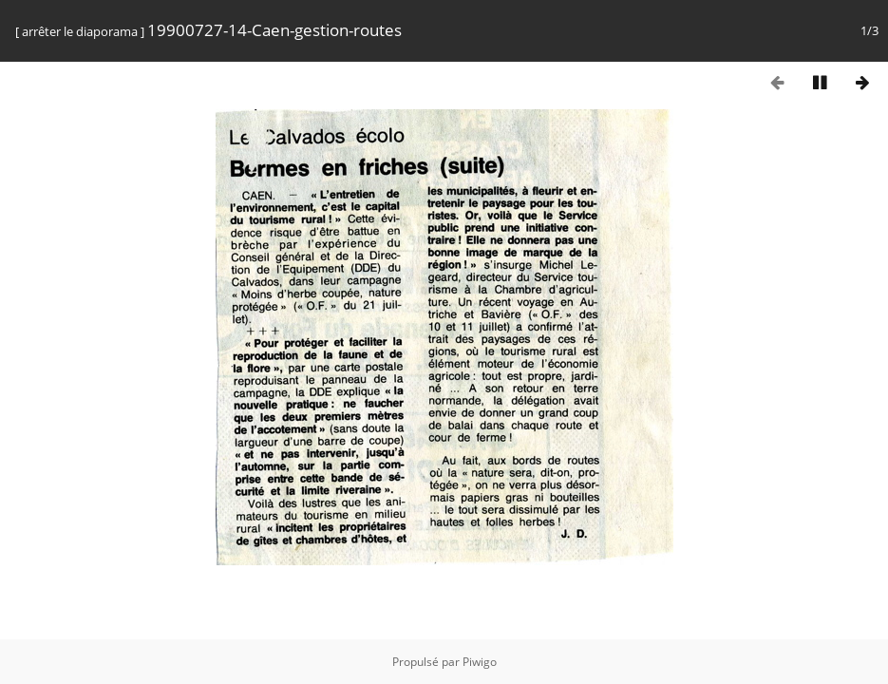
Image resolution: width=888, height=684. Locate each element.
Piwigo (480, 662)
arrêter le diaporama (80, 31)
